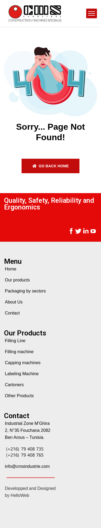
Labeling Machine (22, 373)
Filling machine (19, 351)
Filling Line (15, 340)
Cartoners (14, 384)
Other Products (19, 395)
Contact (12, 313)
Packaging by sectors (25, 291)
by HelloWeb (17, 495)
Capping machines (23, 362)
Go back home (50, 166)
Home (10, 269)
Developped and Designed (30, 488)
